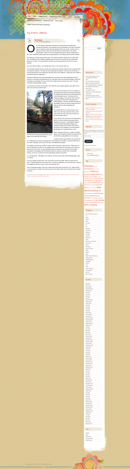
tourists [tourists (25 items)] (96, 198)
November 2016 (89, 385)
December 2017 (89, 361)
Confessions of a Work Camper (57, 16)
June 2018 (88, 350)
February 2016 (89, 401)
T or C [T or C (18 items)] (92, 198)
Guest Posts (88, 230)
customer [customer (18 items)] (91, 178)
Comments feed (89, 438)
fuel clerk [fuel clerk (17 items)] (93, 180)
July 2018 (88, 349)
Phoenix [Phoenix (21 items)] (86, 193)
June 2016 (88, 394)
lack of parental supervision (63, 174)
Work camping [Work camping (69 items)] (90, 205)
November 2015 (89, 407)
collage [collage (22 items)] (95, 176)
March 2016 (88, 400)
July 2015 (88, 414)
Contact (70, 17)
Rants (87, 254)
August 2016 (88, 390)
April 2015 (88, 420)
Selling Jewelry (89, 257)
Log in (87, 434)
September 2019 (89, 323)
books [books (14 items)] (96, 166)
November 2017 (89, 363)
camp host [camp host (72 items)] (95, 174)
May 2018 (88, 352)
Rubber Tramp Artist (47, 4)
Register (87, 433)
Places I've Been (89, 248)
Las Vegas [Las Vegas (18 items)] (93, 185)
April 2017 (88, 376)
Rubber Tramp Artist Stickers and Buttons (38, 24)
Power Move (88, 93)
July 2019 (88, 327)
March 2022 (88, 285)
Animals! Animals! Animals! (91, 214)
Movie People (89, 88)
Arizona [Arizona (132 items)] (88, 166)
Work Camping (35, 174)
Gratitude (88, 228)
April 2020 (88, 310)
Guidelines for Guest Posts (34, 20)
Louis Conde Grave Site (96, 114)
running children (33, 176)
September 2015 (89, 411)
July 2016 (88, 392)
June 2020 (88, 307)
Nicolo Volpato (49, 464)
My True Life (88, 243)
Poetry (87, 250)
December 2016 (89, 383)
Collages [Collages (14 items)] (98, 176)
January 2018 (89, 360)
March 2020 (88, 312)
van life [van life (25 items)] (91, 202)
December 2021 (89, 288)
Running (38, 40)
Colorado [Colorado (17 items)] (86, 178)
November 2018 (89, 341)
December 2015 (89, 405)
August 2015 (88, 412)
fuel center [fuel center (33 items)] (87, 180)
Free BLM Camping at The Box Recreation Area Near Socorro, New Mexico (93, 97)
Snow (87, 79)
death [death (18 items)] (94, 178)
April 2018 (88, 354)
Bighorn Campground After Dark (93, 83)
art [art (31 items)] (94, 166)
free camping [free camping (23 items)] (99, 178)
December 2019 (89, 318)
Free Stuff (88, 223)
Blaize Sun (48, 41)
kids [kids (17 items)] (89, 185)
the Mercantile (40, 176)
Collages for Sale (42, 16)
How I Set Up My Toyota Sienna (93, 81)
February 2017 (89, 380)
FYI (86, 226)
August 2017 (88, 369)
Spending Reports (90, 259)
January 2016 (89, 403)
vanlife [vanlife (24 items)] (95, 202)
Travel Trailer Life (89, 268)
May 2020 (88, 308)
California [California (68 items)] (94, 171)
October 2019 (89, 321)
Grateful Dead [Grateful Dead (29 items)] (95, 182)
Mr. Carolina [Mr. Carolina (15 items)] (90, 187)
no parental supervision (74, 174)
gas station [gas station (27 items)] (99, 180)
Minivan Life (88, 237)
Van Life (87, 272)
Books (87, 217)
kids (47, 174)
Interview (88, 235)
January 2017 (89, 381)
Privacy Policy (59, 21)
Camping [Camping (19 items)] (90, 176)
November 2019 (89, 319)
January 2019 (89, 338)
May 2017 (88, 374)
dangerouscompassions (91, 107)
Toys (87, 265)
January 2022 (89, 287)
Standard (78, 40)
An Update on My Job (90, 90)
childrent (44, 174)
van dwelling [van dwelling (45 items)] (99, 200)
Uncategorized (89, 270)
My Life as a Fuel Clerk (91, 241)
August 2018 (88, 347)
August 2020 (88, 303)
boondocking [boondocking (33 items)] (88, 169)
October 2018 (89, 343)
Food (87, 221)
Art (86, 215)
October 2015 (89, 409)
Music (87, 239)
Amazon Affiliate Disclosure (93, 155)
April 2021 (88, 298)
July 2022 (88, 283)
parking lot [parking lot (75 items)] (96, 190)
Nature (87, 245)
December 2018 (89, 339)
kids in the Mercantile (53, 174)
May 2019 (88, 330)
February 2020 (89, 314)
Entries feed (88, 436)
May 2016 (88, 396)
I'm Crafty (88, 234)
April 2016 (88, 398)
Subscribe (88, 141)
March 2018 (88, 356)
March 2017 (88, 378)
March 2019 (88, 334)
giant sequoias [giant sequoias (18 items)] (87, 182)
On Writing (88, 246)
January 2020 (89, 316)
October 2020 (89, 301)
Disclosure (77, 17)
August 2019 (88, 325)
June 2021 (88, 294)
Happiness (88, 232)
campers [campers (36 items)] (87, 174)
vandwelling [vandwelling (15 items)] (86, 202)
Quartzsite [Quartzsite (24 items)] (91, 193)
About (34, 16)
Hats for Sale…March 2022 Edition (93, 92)
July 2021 (88, 292)
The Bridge (88, 261)
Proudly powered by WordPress (31, 464)
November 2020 (89, 299)
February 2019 (89, 336)
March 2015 (88, 421)
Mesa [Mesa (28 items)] (86, 187)
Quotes (87, 252)
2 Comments (46, 176)
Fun (86, 225)
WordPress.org (89, 440)
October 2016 (89, 387)
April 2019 (88, 332)
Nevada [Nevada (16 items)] (94, 187)
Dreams (87, 219)
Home (29, 16)
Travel (87, 266)
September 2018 (89, 345)
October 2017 (89, 365)
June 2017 (88, 372)
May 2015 (88, 418)
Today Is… (88, 263)
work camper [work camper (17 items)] (100, 202)
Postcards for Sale (48, 20)
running (28, 176)
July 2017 (88, 370)
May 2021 (88, 296)
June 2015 (88, 416)
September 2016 (89, 389)
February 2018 (89, 358)
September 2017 (89, 367)
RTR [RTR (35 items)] (96, 193)
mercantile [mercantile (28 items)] (99, 185)
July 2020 (88, 305)
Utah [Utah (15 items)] (94, 200)
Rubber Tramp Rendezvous (92, 255)
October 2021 (89, 290)
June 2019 (88, 329)
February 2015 (89, 423)
